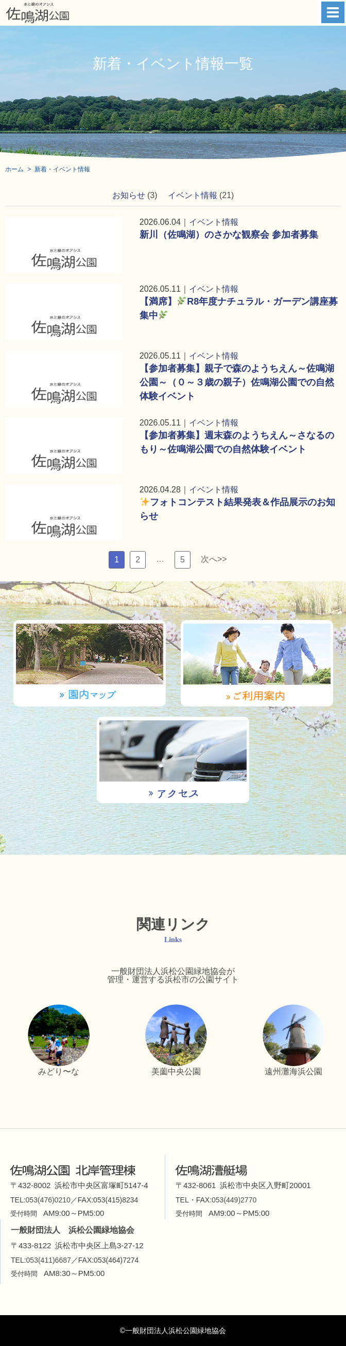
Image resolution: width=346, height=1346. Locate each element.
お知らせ (128, 195)
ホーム (14, 169)
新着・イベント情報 (62, 169)
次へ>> (214, 559)
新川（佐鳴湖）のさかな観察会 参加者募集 (229, 234)
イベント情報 (192, 195)
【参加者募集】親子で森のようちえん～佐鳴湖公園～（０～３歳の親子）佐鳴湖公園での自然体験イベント (237, 382)
